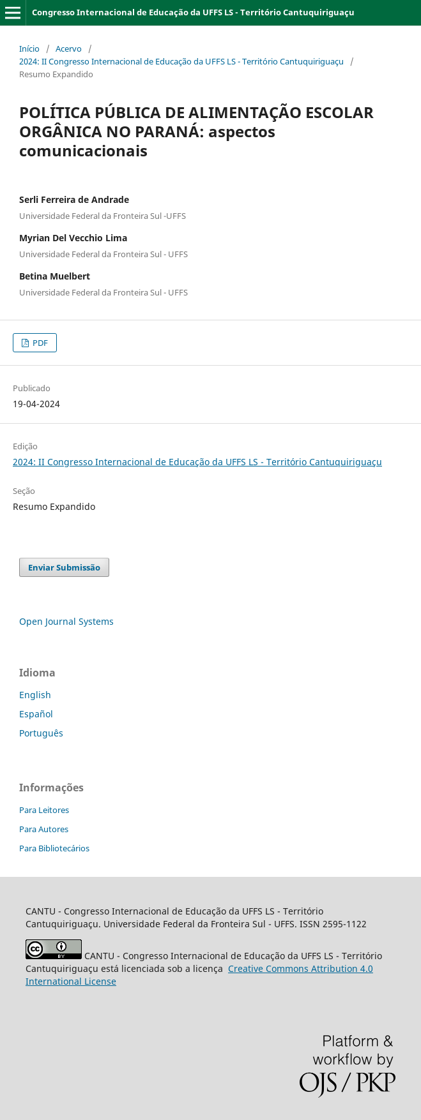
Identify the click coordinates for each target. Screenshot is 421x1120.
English (35, 695)
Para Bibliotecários (54, 848)
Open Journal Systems (66, 621)
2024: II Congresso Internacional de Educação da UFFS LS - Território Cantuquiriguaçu (181, 61)
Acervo (69, 48)
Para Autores (43, 829)
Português (41, 733)
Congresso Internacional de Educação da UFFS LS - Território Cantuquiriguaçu (193, 12)
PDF (39, 342)
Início (29, 48)
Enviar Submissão (64, 567)
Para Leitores (44, 810)
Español (36, 714)
